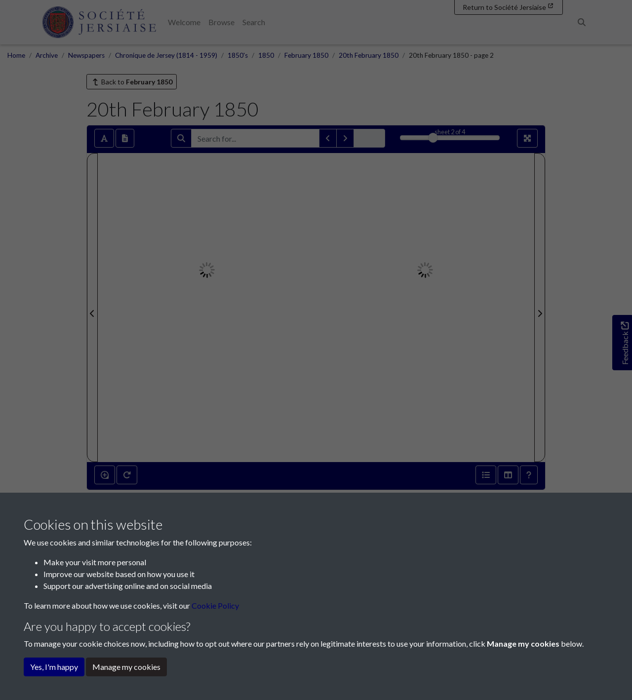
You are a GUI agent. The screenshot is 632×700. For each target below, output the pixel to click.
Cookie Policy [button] (215, 605)
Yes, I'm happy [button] (54, 666)
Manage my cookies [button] (126, 666)
